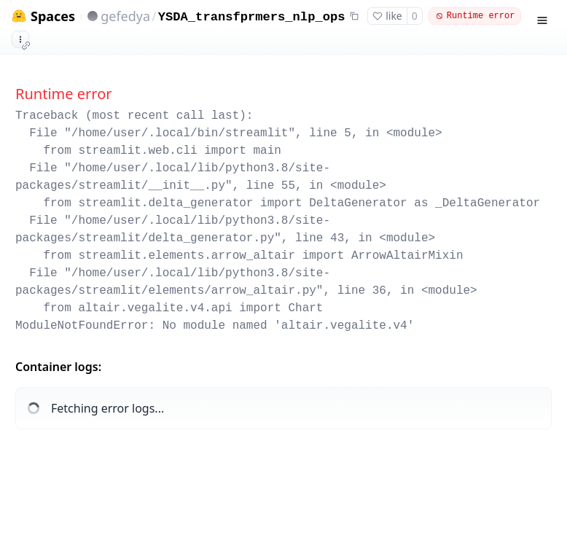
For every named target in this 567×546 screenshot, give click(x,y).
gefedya (125, 16)
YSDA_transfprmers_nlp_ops (251, 17)
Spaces (53, 16)
